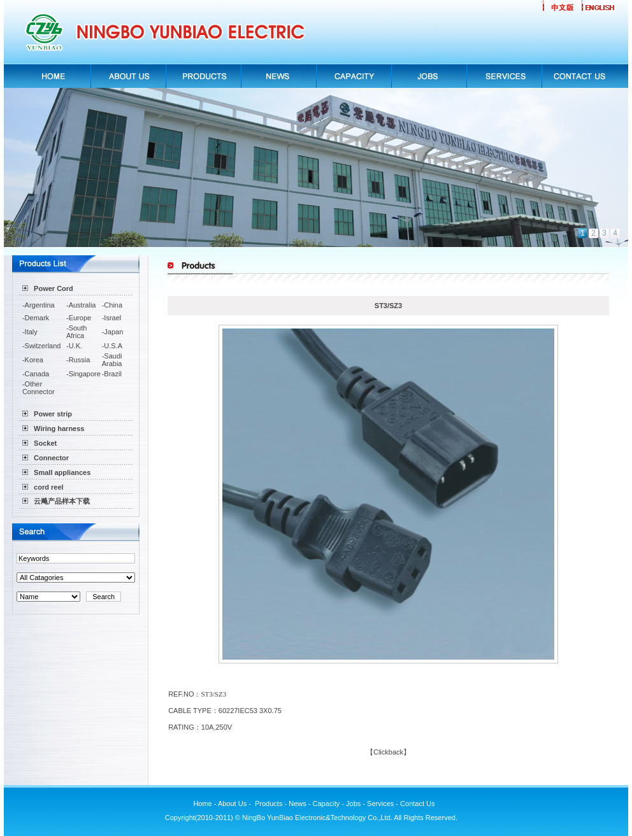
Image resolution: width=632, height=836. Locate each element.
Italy (31, 332)
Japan (113, 332)
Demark (37, 318)
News (297, 803)
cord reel (48, 487)
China (113, 305)
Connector (51, 458)
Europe (80, 318)
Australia (82, 305)
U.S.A (113, 346)
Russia (79, 360)
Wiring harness (59, 428)
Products (268, 803)
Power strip (53, 414)
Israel (112, 318)
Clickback (388, 752)
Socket (45, 443)
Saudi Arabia (112, 359)
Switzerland (43, 346)
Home (202, 803)
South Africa (76, 331)
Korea (34, 360)
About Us (233, 803)
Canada (37, 374)
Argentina (40, 305)
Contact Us (418, 803)
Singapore (85, 374)
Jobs (353, 803)
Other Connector (38, 387)
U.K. (75, 346)
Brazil (113, 374)
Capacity (326, 803)
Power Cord (53, 288)
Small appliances (62, 472)
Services (380, 803)
